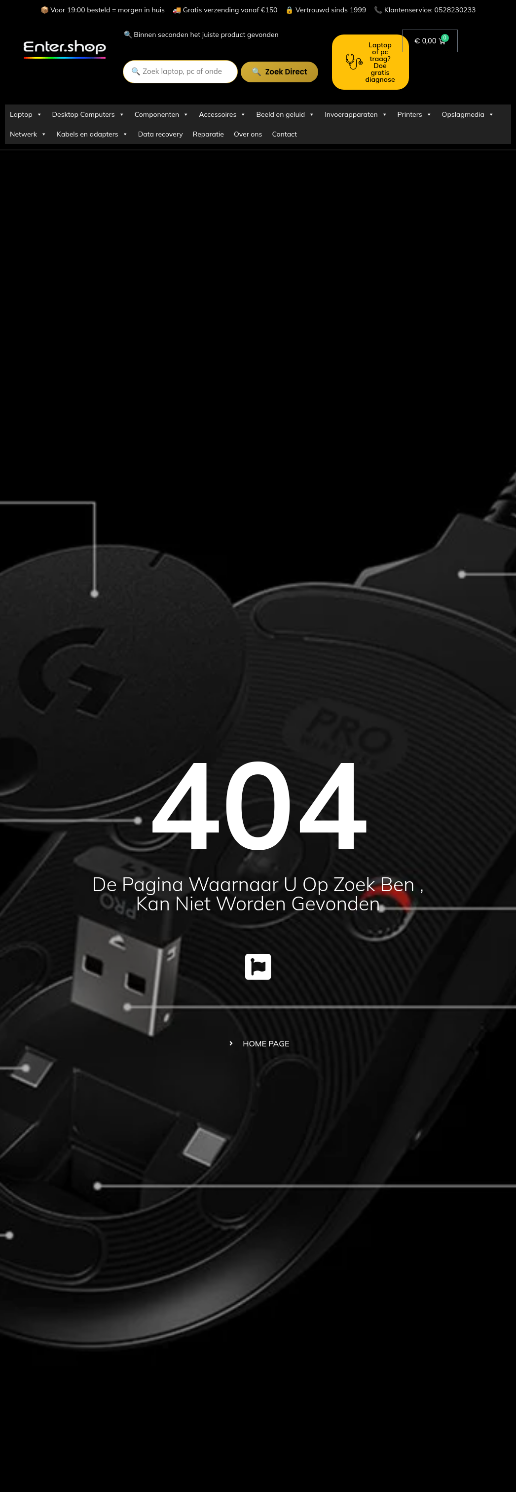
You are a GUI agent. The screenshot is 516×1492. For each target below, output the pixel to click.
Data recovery (160, 134)
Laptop (26, 114)
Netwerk (28, 134)
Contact (284, 134)
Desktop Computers (88, 114)
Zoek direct (286, 72)
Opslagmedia (468, 114)
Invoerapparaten (356, 114)
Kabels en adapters (92, 134)
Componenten (162, 114)
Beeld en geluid (285, 114)
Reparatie (208, 134)
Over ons (248, 134)
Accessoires (222, 114)
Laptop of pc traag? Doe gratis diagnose (370, 62)
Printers (415, 114)
